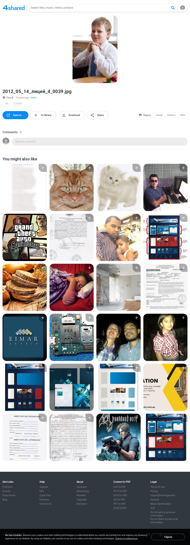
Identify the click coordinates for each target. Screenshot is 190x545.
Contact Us (45, 503)
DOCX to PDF (120, 495)
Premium (8, 487)
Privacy (154, 491)
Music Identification (160, 503)
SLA (152, 508)
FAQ (42, 491)
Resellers (81, 495)
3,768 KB (18, 103)
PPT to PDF (119, 503)
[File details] (25, 187)
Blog (5, 499)
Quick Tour (45, 495)
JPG (6, 103)
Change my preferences (126, 538)
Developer (82, 503)
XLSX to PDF (120, 508)
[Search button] (173, 8)
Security (154, 499)
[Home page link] (14, 7)
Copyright (82, 499)
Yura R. (8, 97)
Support (44, 487)
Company (82, 487)
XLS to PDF (119, 499)
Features (44, 499)
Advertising (83, 491)
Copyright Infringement (162, 495)
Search (6, 491)
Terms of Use (157, 487)
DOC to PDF (119, 487)
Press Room (9, 495)
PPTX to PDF (120, 491)
